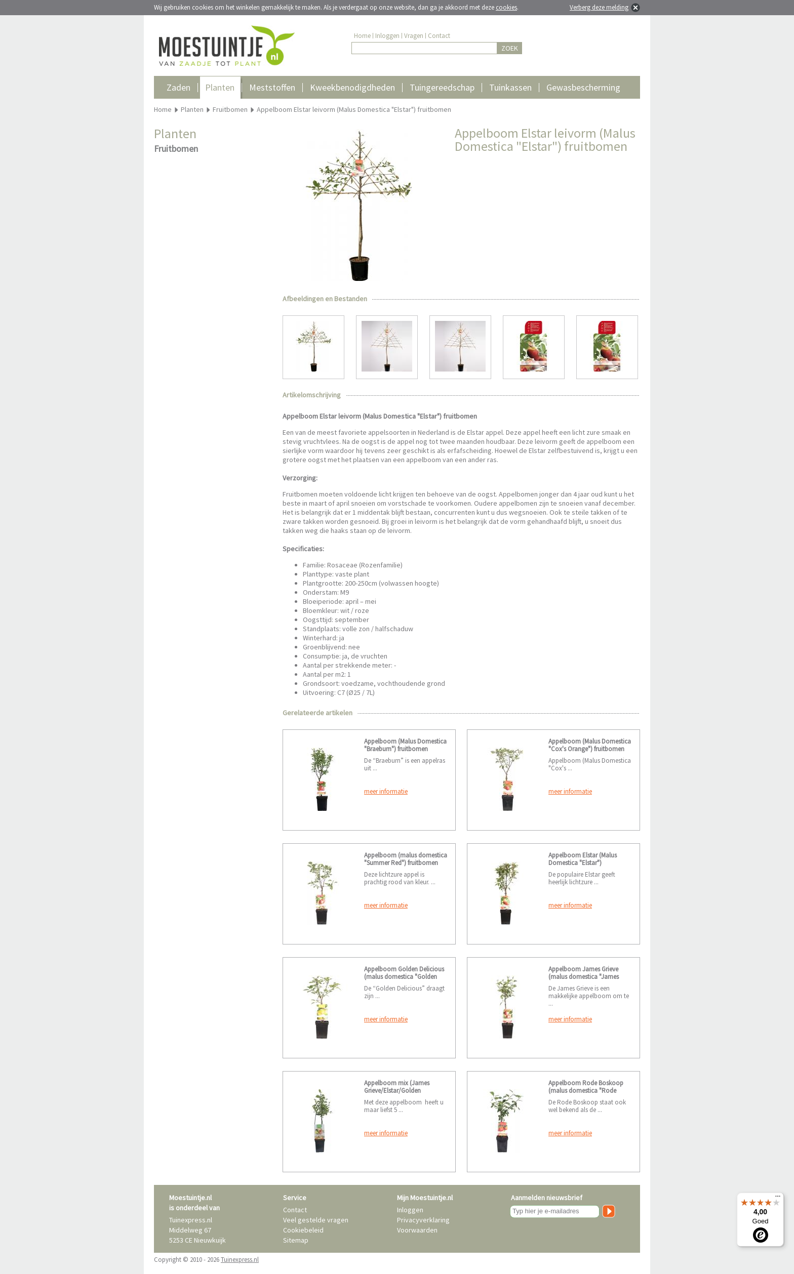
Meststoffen (272, 87)
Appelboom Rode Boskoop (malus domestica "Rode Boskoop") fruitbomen (585, 1090)
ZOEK (509, 48)
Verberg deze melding (599, 7)
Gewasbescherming (583, 87)
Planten (219, 87)
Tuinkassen (510, 87)
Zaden (178, 87)
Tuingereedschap (442, 87)
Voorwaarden (417, 1230)
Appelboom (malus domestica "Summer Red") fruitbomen (405, 859)
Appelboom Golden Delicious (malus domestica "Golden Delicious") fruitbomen (404, 977)
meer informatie (386, 791)
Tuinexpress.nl (240, 1259)
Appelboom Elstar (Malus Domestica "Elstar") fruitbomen (582, 863)
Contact (439, 35)
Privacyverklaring (423, 1219)
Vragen (413, 35)
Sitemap (295, 1240)
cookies (506, 7)
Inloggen (387, 35)
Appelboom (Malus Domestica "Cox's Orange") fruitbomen (589, 745)
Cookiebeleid (303, 1230)
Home (362, 35)
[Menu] (778, 1199)
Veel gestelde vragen (315, 1219)
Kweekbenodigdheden (352, 87)
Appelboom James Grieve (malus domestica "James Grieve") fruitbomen (583, 977)
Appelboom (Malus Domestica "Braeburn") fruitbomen (405, 745)
